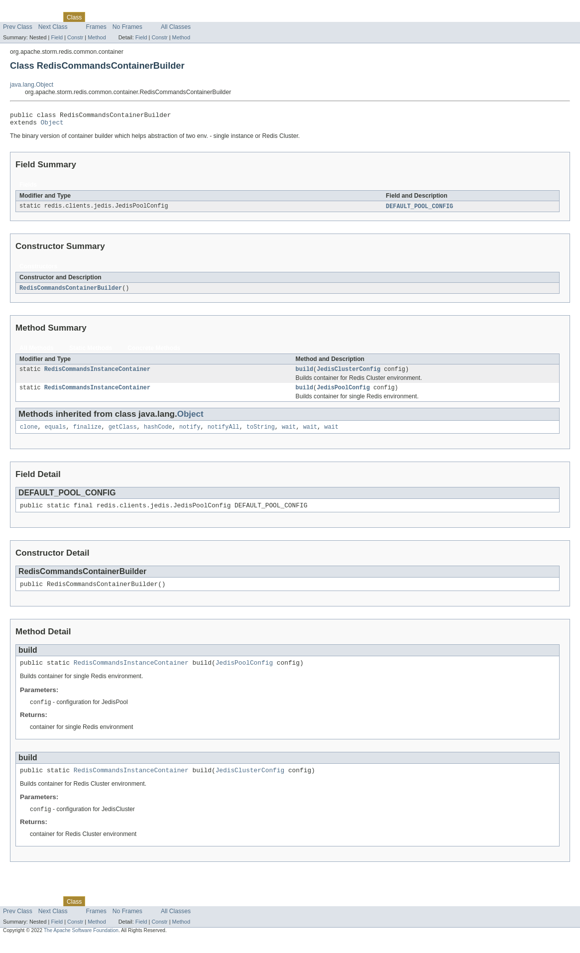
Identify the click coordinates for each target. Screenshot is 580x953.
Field (57, 37)
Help (190, 16)
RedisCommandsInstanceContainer (97, 374)
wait (289, 434)
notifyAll (223, 434)
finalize (87, 434)
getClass (123, 434)
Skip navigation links (27, 8)
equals (55, 434)
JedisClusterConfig (348, 374)
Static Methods (90, 352)
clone (29, 434)
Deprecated (141, 16)
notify (190, 434)
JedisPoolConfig (343, 393)
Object (52, 124)
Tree (114, 16)
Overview (15, 16)
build (305, 374)
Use (96, 16)
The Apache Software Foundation (81, 944)
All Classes (176, 26)
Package (46, 16)
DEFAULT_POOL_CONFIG (419, 210)
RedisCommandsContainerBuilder (70, 292)
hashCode (158, 434)
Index (170, 16)
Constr (75, 37)
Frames (96, 26)
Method (97, 37)
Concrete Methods (153, 352)
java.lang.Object (31, 84)
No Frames (127, 26)
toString (260, 434)
